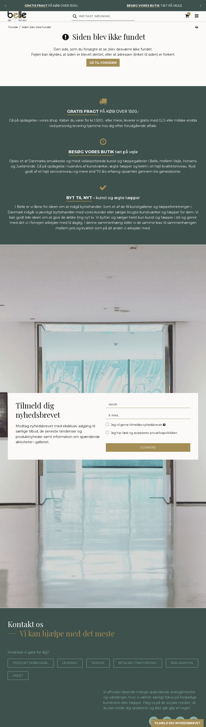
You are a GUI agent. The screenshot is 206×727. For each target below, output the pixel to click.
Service (108, 673)
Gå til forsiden (103, 72)
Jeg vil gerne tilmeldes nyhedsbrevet (138, 435)
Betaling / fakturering (154, 673)
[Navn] (148, 414)
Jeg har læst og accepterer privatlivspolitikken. (144, 443)
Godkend (148, 457)
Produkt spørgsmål (33, 673)
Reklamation (26, 685)
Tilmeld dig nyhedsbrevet (171, 722)
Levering (78, 673)
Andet (60, 685)
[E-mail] (148, 425)
